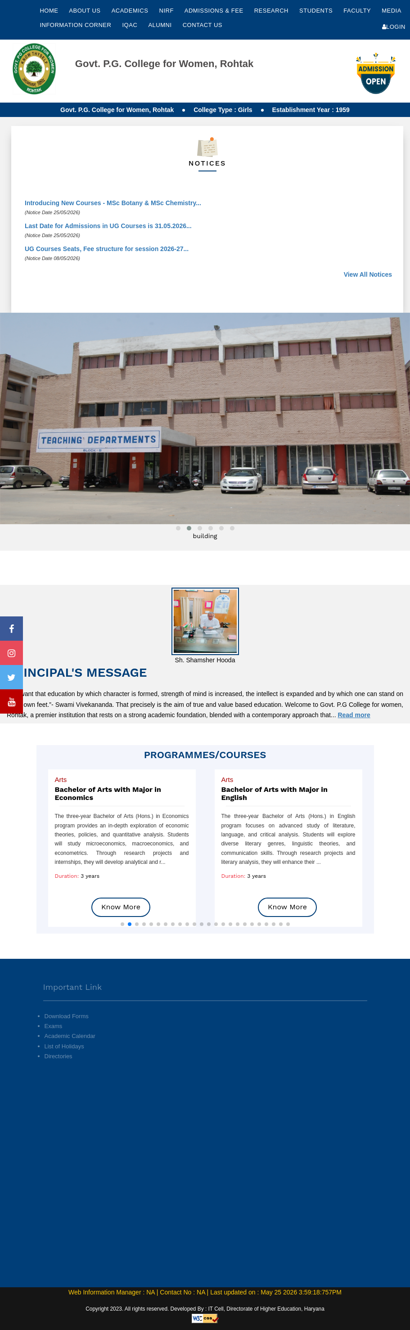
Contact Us (202, 25)
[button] (122, 924)
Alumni (160, 25)
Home (49, 10)
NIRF (166, 10)
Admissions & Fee (215, 10)
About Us (85, 10)
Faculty (358, 10)
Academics (131, 10)
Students (316, 10)
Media (391, 10)
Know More (120, 907)
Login (393, 26)
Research (272, 10)
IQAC (131, 25)
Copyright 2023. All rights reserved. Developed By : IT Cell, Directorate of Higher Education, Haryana (205, 1309)
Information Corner (76, 25)
